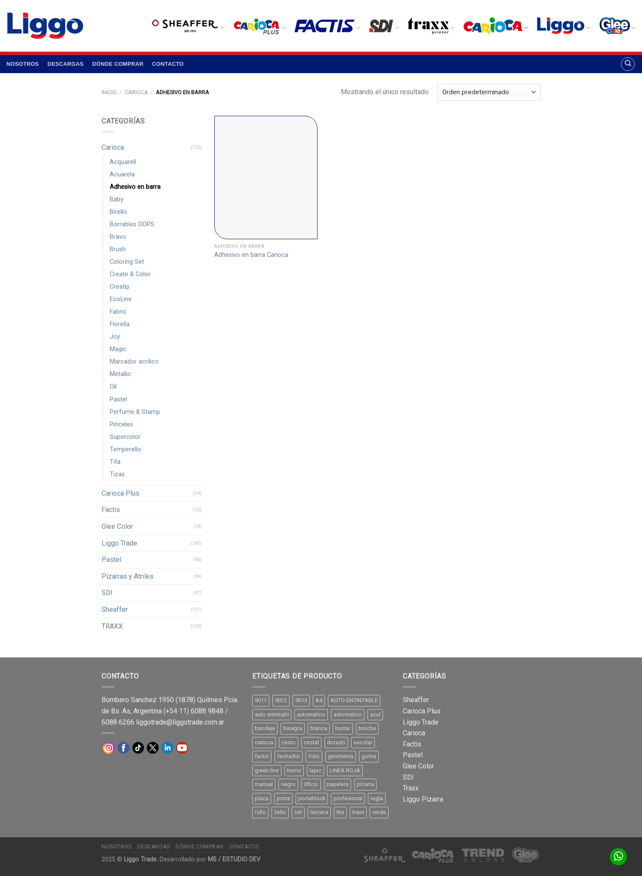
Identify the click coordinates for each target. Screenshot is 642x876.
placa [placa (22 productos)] (262, 798)
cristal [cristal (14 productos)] (311, 742)
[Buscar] (628, 64)
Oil (113, 386)
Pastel (118, 399)
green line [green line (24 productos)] (267, 770)
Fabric (118, 311)
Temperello (125, 449)
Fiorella (120, 324)
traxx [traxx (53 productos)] (358, 812)
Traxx (411, 788)
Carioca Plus (120, 493)
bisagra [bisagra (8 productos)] (292, 728)
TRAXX (112, 626)
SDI (107, 593)
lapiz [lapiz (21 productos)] (315, 770)
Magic (118, 349)
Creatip (120, 286)
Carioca (136, 92)
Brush (118, 249)
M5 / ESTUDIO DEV (234, 859)
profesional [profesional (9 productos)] (347, 798)
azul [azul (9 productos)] (375, 714)
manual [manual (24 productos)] (264, 784)
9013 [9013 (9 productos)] (301, 700)
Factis (111, 510)
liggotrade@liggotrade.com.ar (180, 722)
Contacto (168, 64)
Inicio (109, 92)
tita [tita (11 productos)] (340, 812)
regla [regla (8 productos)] (376, 798)
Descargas (65, 64)
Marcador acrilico (134, 361)
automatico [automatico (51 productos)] (311, 714)
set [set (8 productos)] (298, 812)
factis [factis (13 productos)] (262, 756)
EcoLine (121, 299)
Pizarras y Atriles (128, 576)
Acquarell (123, 162)
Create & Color (130, 274)
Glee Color (117, 526)
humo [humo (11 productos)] (294, 770)
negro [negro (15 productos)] (288, 784)
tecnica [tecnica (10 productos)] (319, 812)
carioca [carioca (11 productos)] (264, 742)
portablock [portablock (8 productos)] (311, 798)
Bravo (118, 237)
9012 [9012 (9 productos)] (281, 700)
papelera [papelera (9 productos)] (338, 784)
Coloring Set (127, 261)
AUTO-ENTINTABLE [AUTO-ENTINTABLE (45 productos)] (354, 700)
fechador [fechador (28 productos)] (288, 756)
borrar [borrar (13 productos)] (342, 728)
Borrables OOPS (132, 224)
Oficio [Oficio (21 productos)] (311, 784)
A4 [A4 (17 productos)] (318, 700)
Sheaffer (115, 609)
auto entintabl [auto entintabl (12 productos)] (272, 714)
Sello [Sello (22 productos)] (280, 812)
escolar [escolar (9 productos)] (363, 742)
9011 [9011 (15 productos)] (261, 700)
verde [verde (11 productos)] (379, 812)
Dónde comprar (117, 64)
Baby (116, 199)
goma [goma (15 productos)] (368, 756)
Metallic (120, 374)
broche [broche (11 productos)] (367, 728)
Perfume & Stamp (135, 412)
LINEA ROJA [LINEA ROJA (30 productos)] (345, 770)
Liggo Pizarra (423, 799)
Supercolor (125, 437)
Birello (118, 212)
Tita (115, 462)
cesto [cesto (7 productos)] (288, 742)
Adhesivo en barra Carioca (251, 255)
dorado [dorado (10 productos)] (336, 742)
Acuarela (122, 174)
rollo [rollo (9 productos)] (260, 812)
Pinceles (121, 424)
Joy (115, 336)
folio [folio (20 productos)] (314, 756)
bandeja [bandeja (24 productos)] (265, 728)
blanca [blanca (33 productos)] (318, 728)
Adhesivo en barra (135, 187)
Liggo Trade (119, 543)
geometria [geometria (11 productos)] (340, 756)
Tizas (117, 474)
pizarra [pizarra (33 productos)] (365, 784)
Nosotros (22, 64)
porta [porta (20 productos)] (283, 798)
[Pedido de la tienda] (488, 92)
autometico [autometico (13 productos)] (347, 714)
